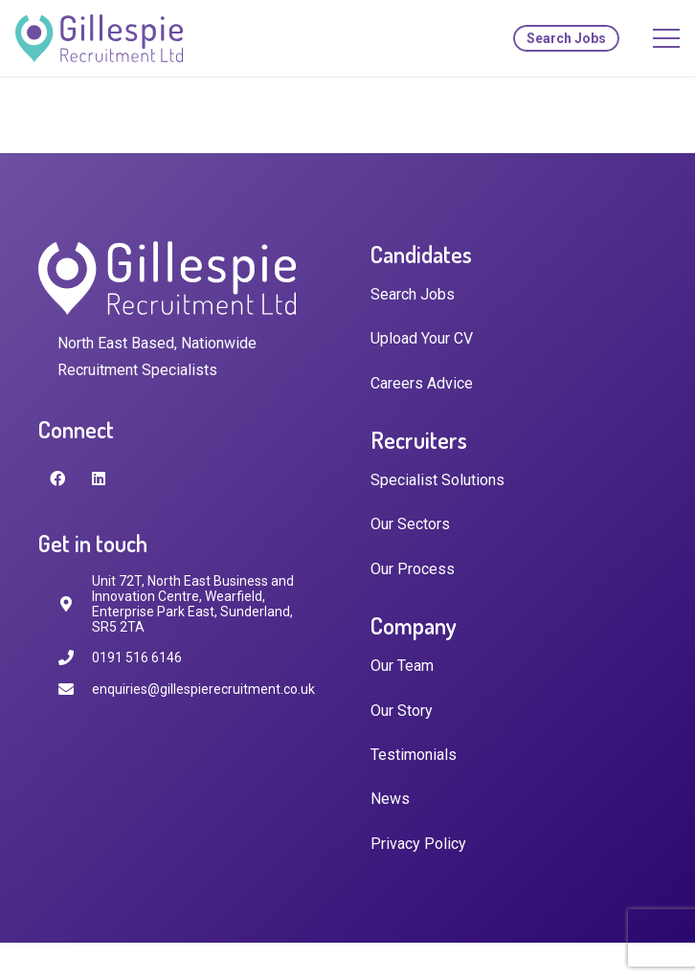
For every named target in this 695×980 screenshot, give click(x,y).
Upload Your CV (421, 338)
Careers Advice (421, 383)
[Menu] (666, 38)
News (390, 799)
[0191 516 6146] (74, 658)
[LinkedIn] (98, 478)
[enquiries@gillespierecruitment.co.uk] (74, 689)
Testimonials (413, 755)
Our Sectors (410, 524)
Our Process (412, 569)
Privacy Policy (418, 844)
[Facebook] (57, 478)
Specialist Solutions (437, 480)
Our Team (402, 666)
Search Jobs (412, 294)
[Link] (99, 38)
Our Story (401, 711)
